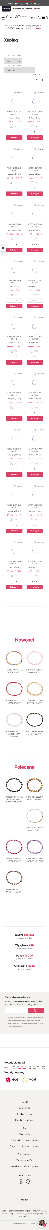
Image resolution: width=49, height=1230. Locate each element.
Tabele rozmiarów (24, 1160)
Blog (24, 1128)
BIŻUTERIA (6, 9)
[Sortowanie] (36, 80)
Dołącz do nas (24, 1175)
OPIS (13, 126)
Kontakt (24, 1102)
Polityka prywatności (24, 1120)
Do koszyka (14, 138)
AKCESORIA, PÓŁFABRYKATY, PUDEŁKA (26, 9)
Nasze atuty (24, 1134)
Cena (13, 61)
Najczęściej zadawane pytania (24, 1140)
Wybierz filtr (10, 70)
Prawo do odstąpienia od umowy (24, 1146)
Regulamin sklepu (24, 1114)
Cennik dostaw (24, 1108)
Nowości (24, 640)
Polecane (24, 767)
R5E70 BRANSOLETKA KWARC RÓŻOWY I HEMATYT (14, 733)
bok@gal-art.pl (38, 1214)
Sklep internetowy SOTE (21, 1223)
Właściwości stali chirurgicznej (24, 1166)
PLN (34, 17)
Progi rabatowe (24, 1154)
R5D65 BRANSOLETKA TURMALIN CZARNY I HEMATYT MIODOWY (14, 799)
